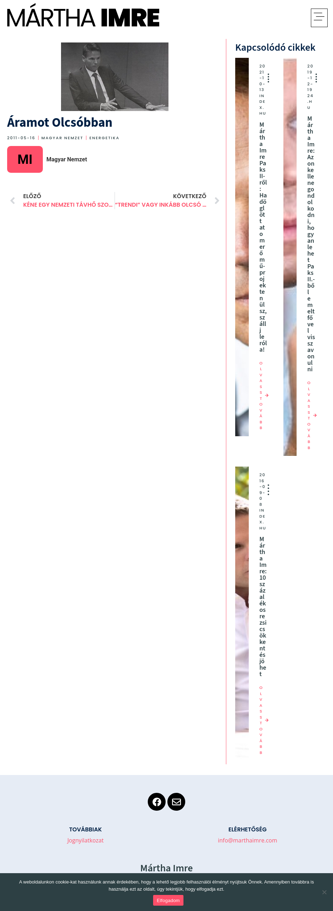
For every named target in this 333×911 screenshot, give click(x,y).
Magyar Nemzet (62, 138)
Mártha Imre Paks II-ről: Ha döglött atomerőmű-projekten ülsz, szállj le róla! (263, 237)
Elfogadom (168, 900)
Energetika (104, 138)
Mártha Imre (166, 868)
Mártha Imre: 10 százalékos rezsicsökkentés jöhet (263, 607)
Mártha (50, 17)
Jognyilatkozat (85, 840)
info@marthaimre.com (247, 840)
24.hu (310, 101)
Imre (130, 17)
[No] (324, 892)
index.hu (262, 104)
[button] (319, 18)
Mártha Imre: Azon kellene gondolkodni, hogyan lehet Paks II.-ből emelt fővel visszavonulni (311, 244)
